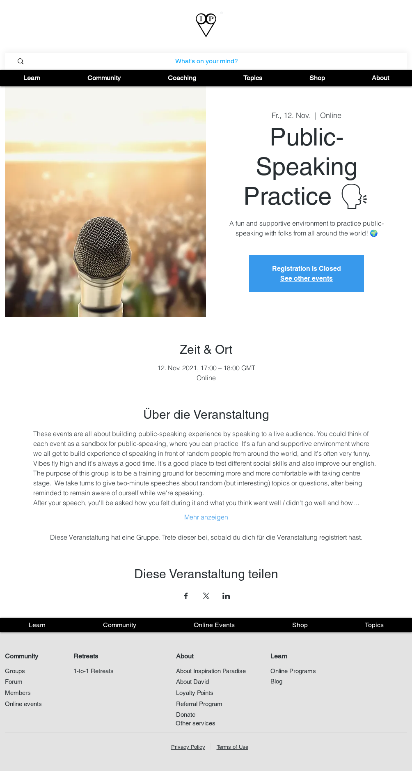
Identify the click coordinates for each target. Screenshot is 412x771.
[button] (32, 78)
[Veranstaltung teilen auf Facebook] (186, 596)
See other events (306, 278)
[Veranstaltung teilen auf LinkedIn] (226, 596)
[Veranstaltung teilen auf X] (206, 596)
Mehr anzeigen (206, 517)
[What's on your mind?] (206, 61)
